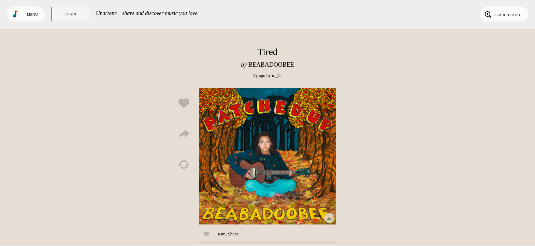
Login (70, 14)
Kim (222, 233)
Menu (32, 14)
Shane (233, 233)
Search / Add (501, 14)
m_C (276, 75)
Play (267, 156)
